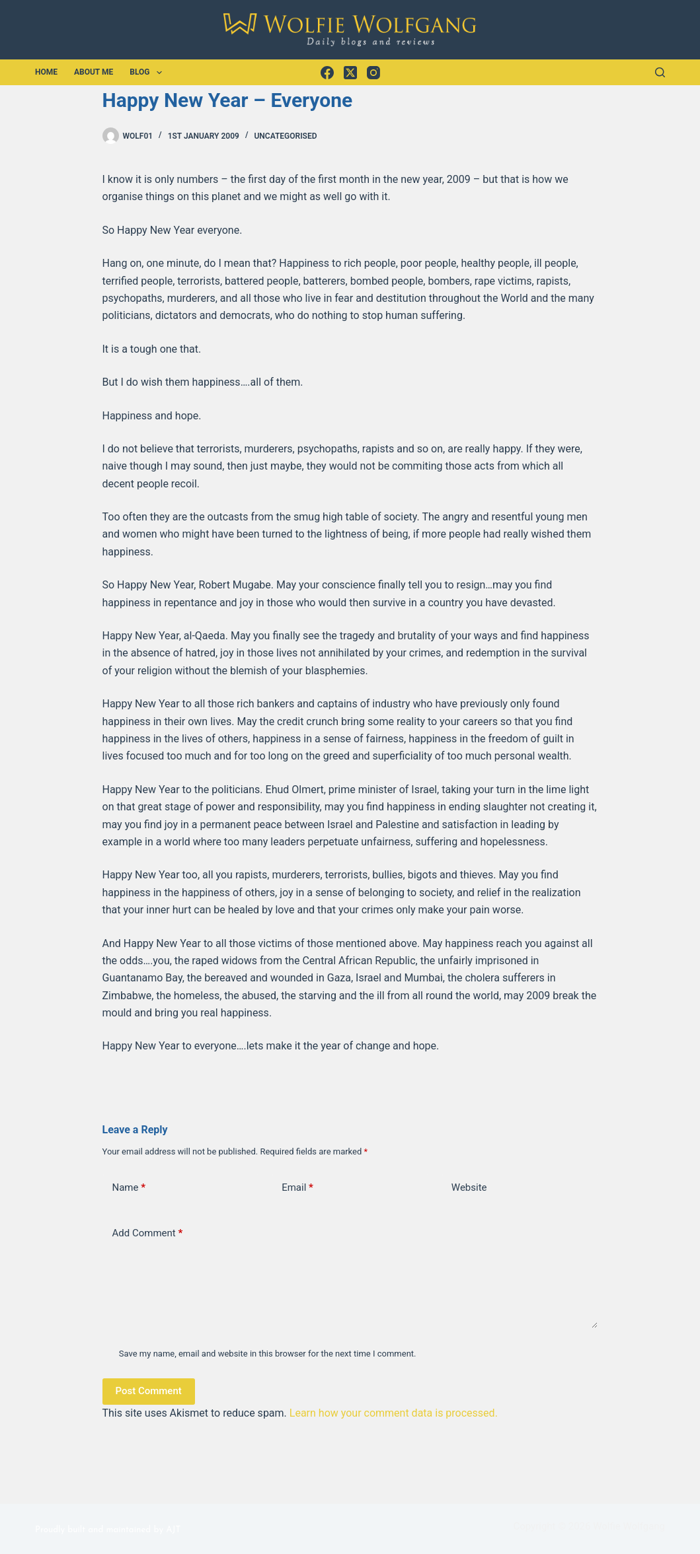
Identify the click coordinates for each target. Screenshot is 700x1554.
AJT (173, 1530)
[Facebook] (327, 72)
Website (469, 1187)
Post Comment (149, 1391)
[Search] (660, 72)
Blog (148, 73)
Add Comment (147, 1233)
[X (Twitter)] (350, 72)
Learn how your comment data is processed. (394, 1413)
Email (297, 1188)
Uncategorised (285, 136)
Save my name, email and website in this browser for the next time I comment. (267, 1354)
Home (46, 72)
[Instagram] (373, 72)
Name (129, 1188)
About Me (93, 72)
